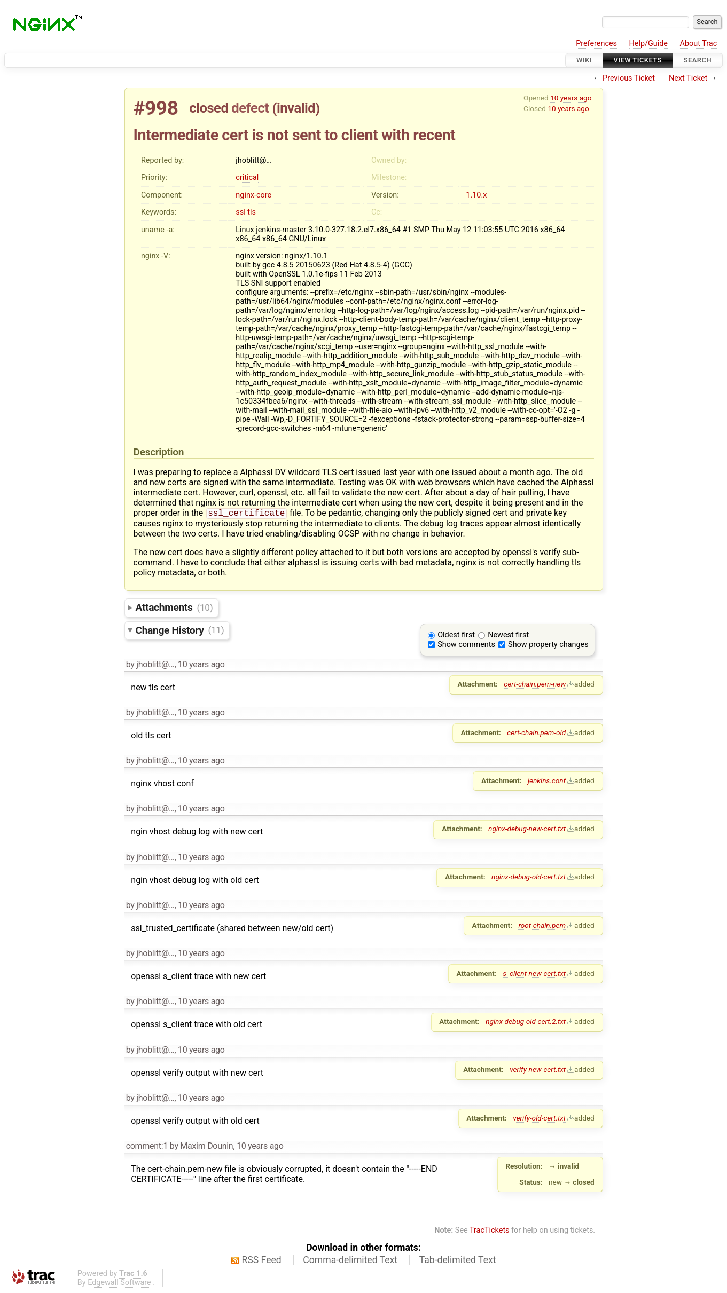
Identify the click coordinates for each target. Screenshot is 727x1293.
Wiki (584, 60)
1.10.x (476, 195)
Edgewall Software (119, 1283)
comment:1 (147, 1147)
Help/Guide (648, 43)
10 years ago (570, 97)
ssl (240, 212)
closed (208, 108)
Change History (180, 631)
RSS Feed (262, 1261)
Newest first (508, 636)
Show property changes (548, 645)
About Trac (698, 43)
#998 (156, 108)
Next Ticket (688, 78)
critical (247, 177)
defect (250, 108)
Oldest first (456, 636)
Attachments (174, 608)
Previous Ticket (629, 78)
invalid (296, 108)
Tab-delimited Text (457, 1261)
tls (251, 212)
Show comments (466, 645)
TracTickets (490, 1231)
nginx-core (253, 195)
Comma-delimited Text (350, 1261)
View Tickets (638, 60)
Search (698, 60)
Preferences (596, 43)
